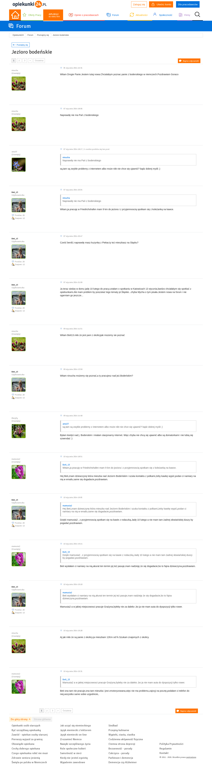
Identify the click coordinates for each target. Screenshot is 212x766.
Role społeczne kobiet (73, 748)
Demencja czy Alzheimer (122, 762)
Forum (115, 15)
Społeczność (165, 15)
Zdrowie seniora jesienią (26, 758)
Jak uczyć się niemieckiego (75, 725)
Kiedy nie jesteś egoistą (74, 758)
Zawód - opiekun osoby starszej (30, 734)
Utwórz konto (161, 5)
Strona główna (42, 719)
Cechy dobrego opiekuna (26, 748)
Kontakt (163, 753)
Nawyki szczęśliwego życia (75, 744)
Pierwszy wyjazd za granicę (27, 739)
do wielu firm (54, 15)
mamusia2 (67, 505)
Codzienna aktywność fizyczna (125, 739)
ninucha (66, 157)
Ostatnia (39, 60)
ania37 (66, 424)
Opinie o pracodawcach (86, 15)
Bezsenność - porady (120, 748)
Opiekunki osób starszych (26, 725)
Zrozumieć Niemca (70, 739)
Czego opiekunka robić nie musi (30, 753)
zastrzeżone (191, 757)
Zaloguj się (139, 4)
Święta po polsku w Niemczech (29, 762)
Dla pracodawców (188, 4)
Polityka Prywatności (171, 744)
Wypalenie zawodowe (72, 762)
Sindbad (113, 725)
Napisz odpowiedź (191, 61)
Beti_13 (15, 192)
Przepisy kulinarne (118, 730)
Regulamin (165, 748)
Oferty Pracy (34, 15)
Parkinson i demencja (120, 758)
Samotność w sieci (70, 753)
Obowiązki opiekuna (23, 744)
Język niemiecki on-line (73, 734)
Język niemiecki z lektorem (75, 730)
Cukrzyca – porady (118, 753)
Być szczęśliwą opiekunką (26, 730)
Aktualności (142, 15)
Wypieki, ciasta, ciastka (121, 734)
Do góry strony (19, 719)
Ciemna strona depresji (121, 744)
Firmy (187, 15)
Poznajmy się (22, 45)
